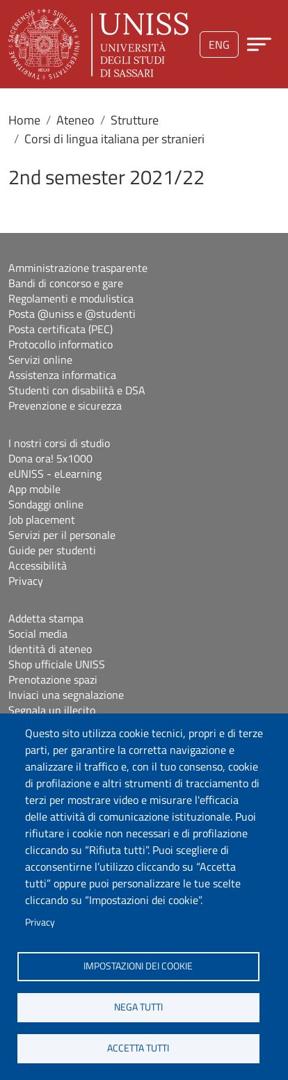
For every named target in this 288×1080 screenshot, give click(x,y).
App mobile (34, 489)
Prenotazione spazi (52, 679)
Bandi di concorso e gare (65, 283)
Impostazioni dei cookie (138, 966)
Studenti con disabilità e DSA (76, 390)
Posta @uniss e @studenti (72, 313)
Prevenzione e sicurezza (65, 405)
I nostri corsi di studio (59, 443)
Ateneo (75, 120)
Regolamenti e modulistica (71, 298)
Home (24, 120)
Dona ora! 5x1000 (50, 458)
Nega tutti (138, 1007)
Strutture (135, 120)
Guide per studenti (52, 550)
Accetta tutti (138, 1048)
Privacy (40, 922)
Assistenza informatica (62, 374)
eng (219, 44)
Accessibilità (37, 565)
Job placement (41, 519)
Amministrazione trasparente (77, 267)
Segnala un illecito (51, 710)
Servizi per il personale (61, 534)
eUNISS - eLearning (55, 473)
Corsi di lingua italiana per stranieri (114, 138)
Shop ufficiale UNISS (56, 664)
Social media (37, 633)
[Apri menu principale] (259, 44)
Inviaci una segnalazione (66, 694)
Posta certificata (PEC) (60, 329)
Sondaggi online (45, 504)
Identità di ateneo (50, 648)
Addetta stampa (45, 618)
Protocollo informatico (60, 344)
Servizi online (40, 359)
